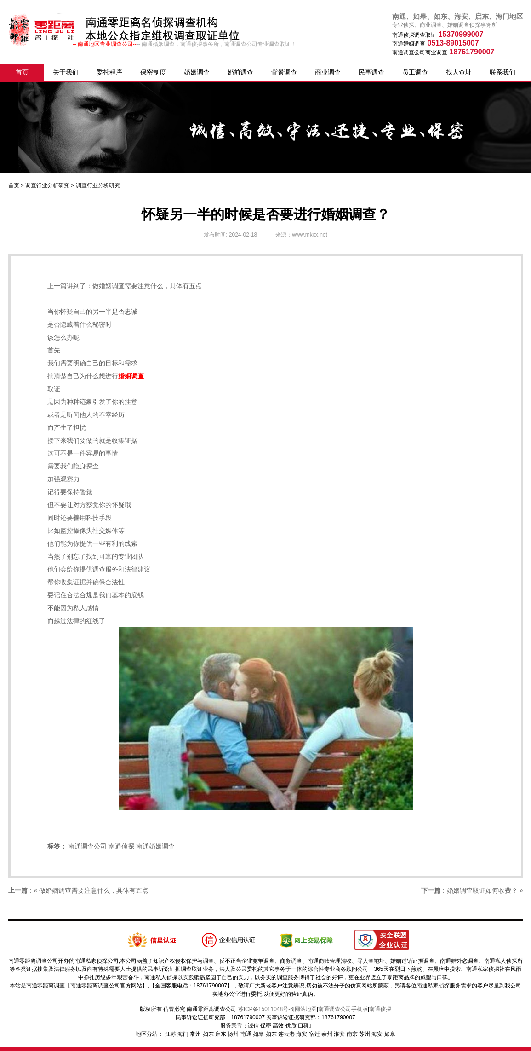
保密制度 (153, 72)
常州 (195, 1034)
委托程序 (109, 72)
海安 (301, 1034)
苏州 (364, 1034)
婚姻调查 (197, 72)
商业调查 (328, 72)
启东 (220, 1034)
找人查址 (459, 72)
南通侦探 (121, 846)
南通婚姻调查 (155, 846)
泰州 (326, 1034)
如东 (208, 1034)
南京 (352, 1034)
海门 (182, 1034)
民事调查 (371, 72)
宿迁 (314, 1034)
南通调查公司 (87, 846)
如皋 (258, 1034)
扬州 (233, 1034)
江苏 (170, 1034)
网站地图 (306, 1009)
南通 (245, 1034)
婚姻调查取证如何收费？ (482, 890)
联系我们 (502, 72)
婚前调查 (240, 72)
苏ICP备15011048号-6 (265, 1009)
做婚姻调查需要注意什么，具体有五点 (147, 285)
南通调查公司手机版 (343, 1009)
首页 (22, 72)
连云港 (286, 1034)
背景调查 (284, 72)
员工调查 (415, 72)
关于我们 (66, 72)
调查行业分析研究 (47, 185)
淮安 (339, 1034)
